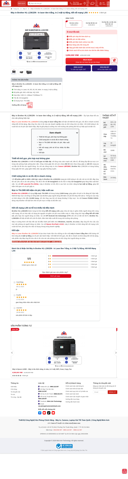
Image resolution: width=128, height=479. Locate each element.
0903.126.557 (42, 398)
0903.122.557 (54, 386)
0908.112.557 (42, 391)
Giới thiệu (14, 386)
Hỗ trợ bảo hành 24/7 (104, 68)
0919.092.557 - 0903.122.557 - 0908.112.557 (67, 430)
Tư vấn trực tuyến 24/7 (78, 68)
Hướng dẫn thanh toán (73, 402)
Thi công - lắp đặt (16, 397)
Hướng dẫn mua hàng (72, 399)
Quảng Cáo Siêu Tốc (81, 450)
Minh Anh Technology (54, 401)
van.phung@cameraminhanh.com (49, 406)
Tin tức (13, 394)
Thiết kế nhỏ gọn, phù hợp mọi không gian (53, 137)
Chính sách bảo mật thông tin (75, 386)
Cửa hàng (14, 389)
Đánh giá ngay (55, 276)
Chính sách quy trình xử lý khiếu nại (77, 391)
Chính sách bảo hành (72, 394)
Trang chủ (15, 9)
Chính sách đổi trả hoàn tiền (74, 388)
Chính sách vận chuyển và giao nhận (77, 396)
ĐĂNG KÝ (112, 392)
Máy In (25, 9)
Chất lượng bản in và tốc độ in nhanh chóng (53, 140)
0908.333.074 (58, 394)
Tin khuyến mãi (15, 392)
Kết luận (41, 152)
